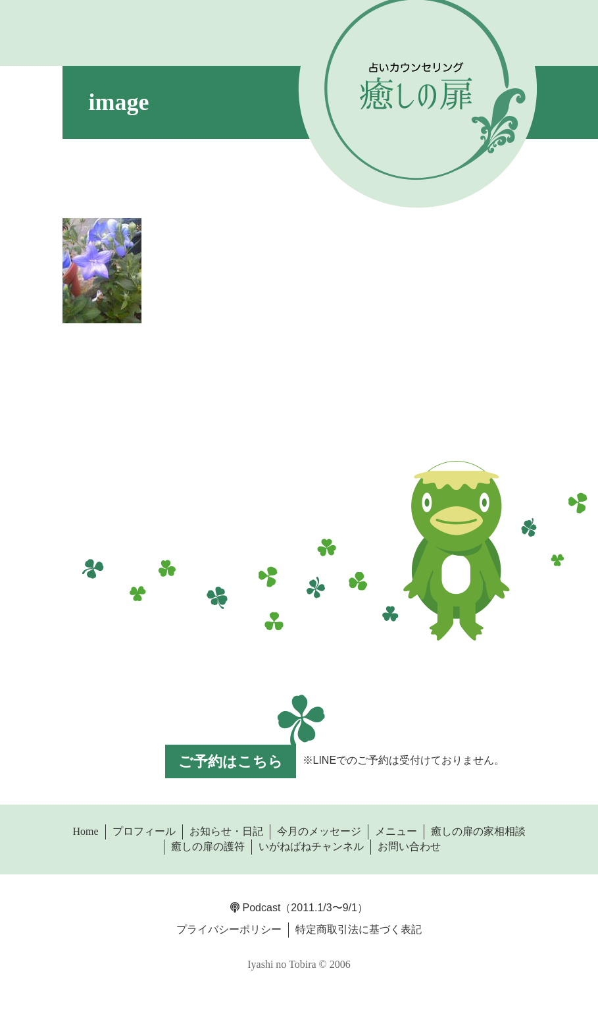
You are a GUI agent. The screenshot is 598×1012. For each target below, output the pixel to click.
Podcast (255, 907)
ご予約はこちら (230, 761)
